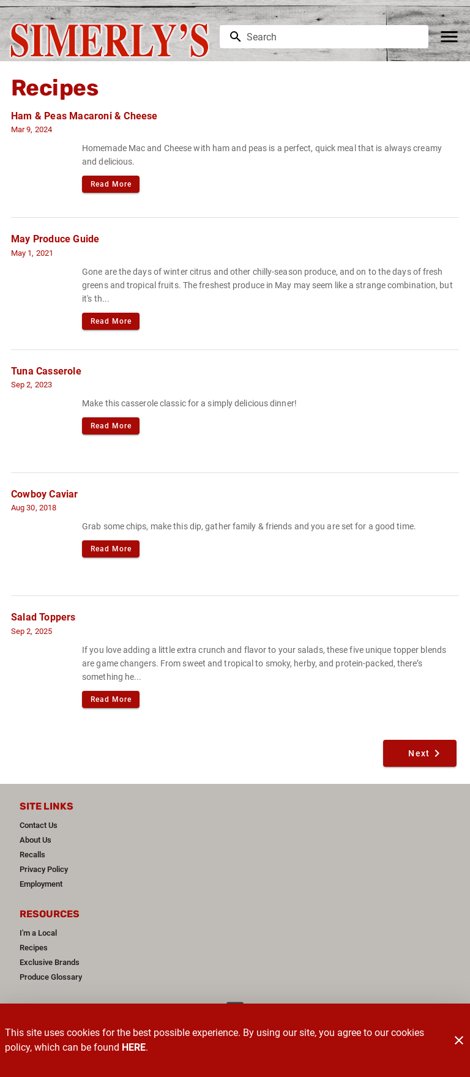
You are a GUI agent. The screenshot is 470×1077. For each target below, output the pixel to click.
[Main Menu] (449, 36)
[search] (333, 37)
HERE (134, 1047)
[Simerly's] (113, 37)
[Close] (459, 1040)
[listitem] (39, 825)
